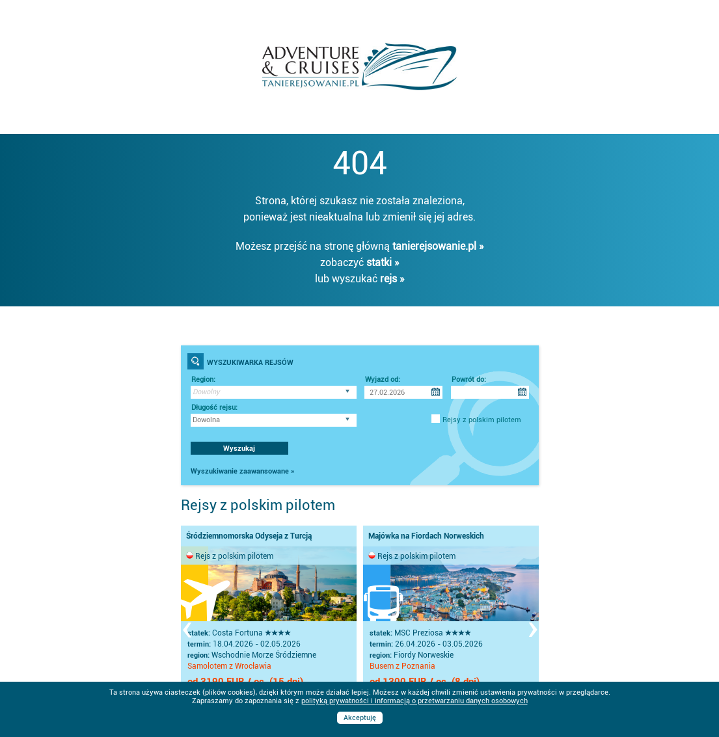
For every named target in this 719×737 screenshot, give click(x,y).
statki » (383, 262)
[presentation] (187, 627)
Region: (203, 379)
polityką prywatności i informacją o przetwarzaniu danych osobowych (414, 701)
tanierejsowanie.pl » (438, 246)
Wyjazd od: (382, 379)
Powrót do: (469, 379)
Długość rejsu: (214, 407)
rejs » (392, 279)
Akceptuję (360, 718)
